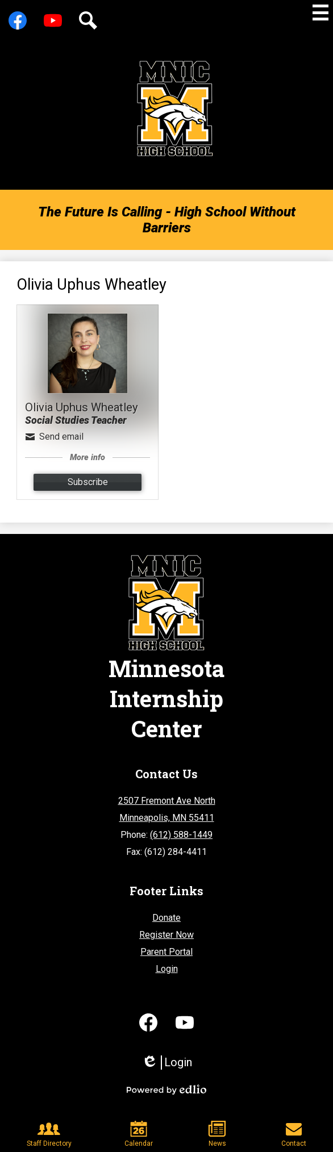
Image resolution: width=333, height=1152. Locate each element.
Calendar (138, 1134)
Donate (166, 917)
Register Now (166, 934)
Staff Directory (49, 1134)
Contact (293, 1134)
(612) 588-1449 (181, 834)
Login (167, 968)
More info (87, 457)
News (217, 1134)
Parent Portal (166, 951)
